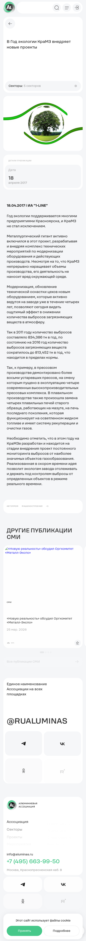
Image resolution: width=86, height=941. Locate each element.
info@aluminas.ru (20, 856)
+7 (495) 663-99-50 (33, 863)
